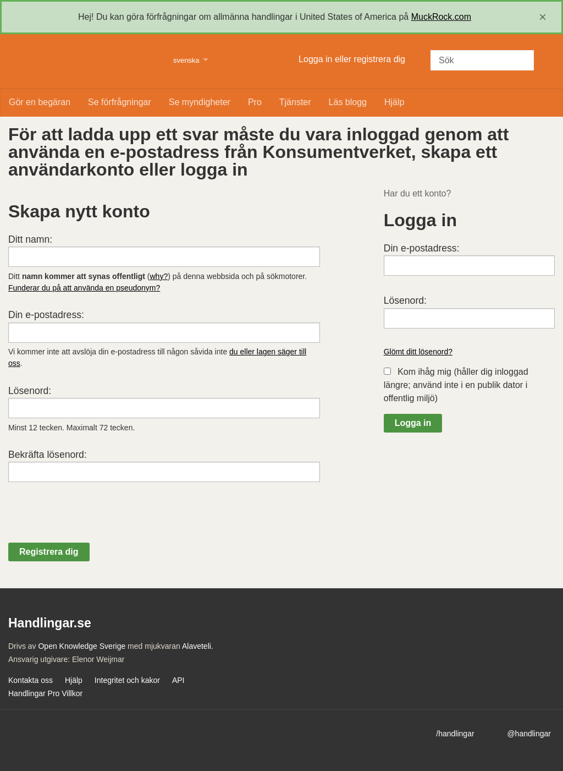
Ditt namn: (30, 239)
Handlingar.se (83, 61)
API (178, 680)
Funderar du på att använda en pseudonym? (84, 287)
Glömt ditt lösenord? (418, 351)
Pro (255, 102)
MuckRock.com (441, 16)
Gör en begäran (39, 102)
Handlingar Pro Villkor (45, 693)
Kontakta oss (30, 680)
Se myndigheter (199, 102)
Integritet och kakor (127, 680)
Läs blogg (348, 102)
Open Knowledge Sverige (81, 646)
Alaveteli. (197, 646)
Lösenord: (29, 390)
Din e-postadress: (46, 314)
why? (159, 276)
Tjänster (295, 102)
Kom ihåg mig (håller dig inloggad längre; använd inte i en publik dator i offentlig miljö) (456, 385)
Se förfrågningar (119, 102)
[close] (542, 17)
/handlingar (455, 733)
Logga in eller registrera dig (352, 59)
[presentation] (91, 521)
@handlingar (529, 733)
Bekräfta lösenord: (47, 454)
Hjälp (394, 102)
